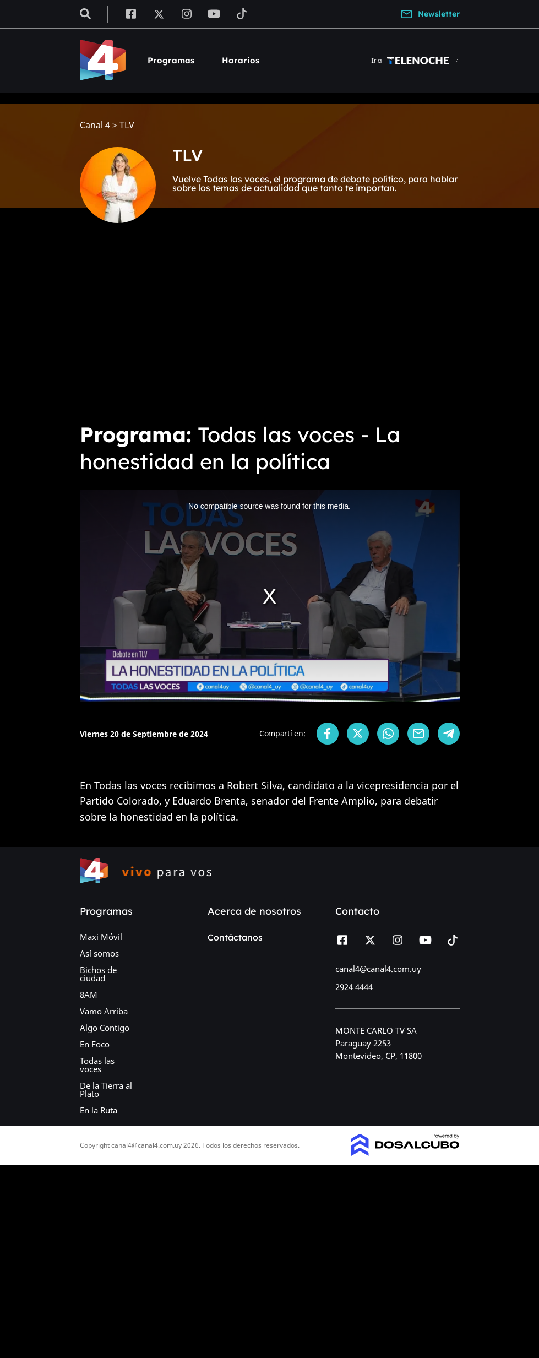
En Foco (95, 1044)
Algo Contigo (104, 1027)
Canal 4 (95, 125)
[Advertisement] (269, 330)
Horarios (240, 60)
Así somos (99, 953)
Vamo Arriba (104, 1011)
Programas (171, 60)
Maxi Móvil (101, 936)
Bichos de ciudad (98, 974)
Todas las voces (97, 1064)
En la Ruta (98, 1110)
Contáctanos (235, 937)
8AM (88, 994)
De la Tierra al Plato (106, 1089)
